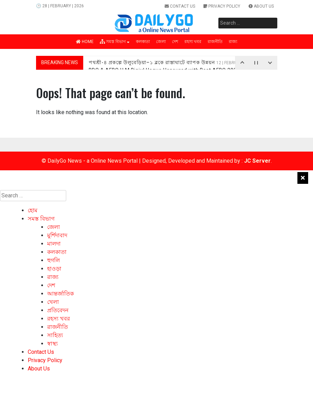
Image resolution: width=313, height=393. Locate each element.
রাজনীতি (215, 41)
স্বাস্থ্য (52, 343)
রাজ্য (233, 41)
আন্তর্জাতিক (60, 293)
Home (85, 41)
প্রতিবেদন (58, 310)
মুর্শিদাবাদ (57, 235)
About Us (261, 6)
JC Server (257, 160)
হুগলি (53, 260)
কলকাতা (143, 41)
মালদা (54, 243)
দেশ (175, 41)
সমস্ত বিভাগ (115, 41)
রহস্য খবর (192, 41)
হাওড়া (54, 268)
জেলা (161, 41)
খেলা (53, 302)
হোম (32, 210)
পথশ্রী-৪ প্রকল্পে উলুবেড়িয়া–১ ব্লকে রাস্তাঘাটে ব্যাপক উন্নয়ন (173, 62)
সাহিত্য (55, 335)
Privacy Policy (221, 6)
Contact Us (180, 6)
